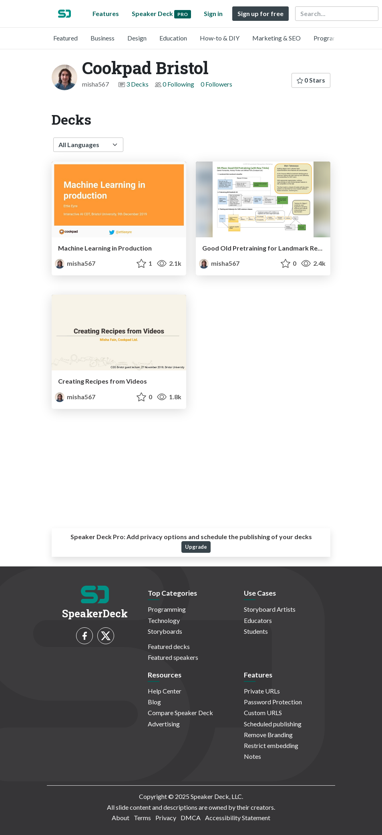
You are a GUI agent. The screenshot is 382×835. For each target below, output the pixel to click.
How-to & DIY (219, 38)
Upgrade (196, 547)
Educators (258, 620)
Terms (142, 817)
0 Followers (216, 84)
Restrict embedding (271, 745)
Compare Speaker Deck (180, 712)
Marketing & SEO (276, 38)
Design (137, 38)
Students (256, 631)
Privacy (165, 817)
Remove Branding (268, 734)
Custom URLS (263, 712)
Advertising (164, 724)
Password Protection (273, 702)
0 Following (178, 84)
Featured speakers (173, 657)
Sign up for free (260, 13)
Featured (65, 38)
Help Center (164, 691)
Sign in (213, 13)
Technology (164, 620)
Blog (154, 702)
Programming (333, 38)
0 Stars (311, 80)
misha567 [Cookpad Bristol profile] (75, 263)
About (120, 817)
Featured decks (169, 646)
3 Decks (137, 84)
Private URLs (262, 691)
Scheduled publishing (273, 724)
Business (102, 38)
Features (105, 13)
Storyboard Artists (270, 609)
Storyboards (165, 631)
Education (173, 38)
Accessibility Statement (237, 817)
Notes (252, 756)
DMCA (191, 817)
